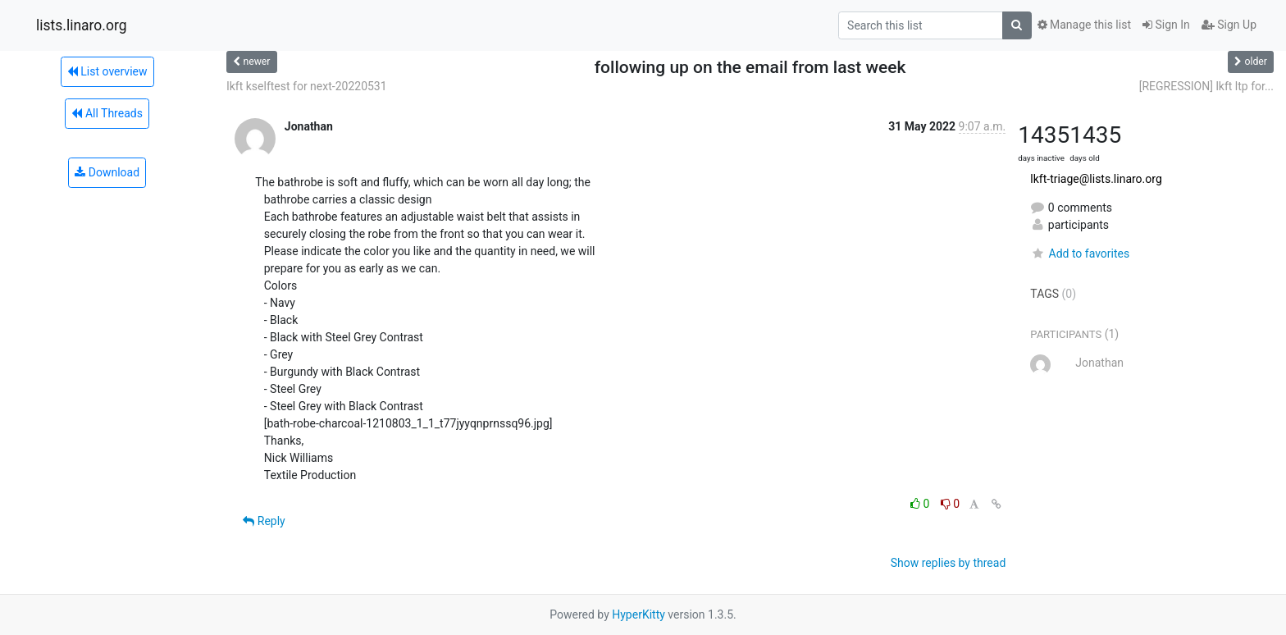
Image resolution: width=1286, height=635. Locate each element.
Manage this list (1084, 24)
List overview (107, 71)
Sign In (1166, 24)
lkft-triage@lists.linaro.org (1095, 178)
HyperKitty (638, 614)
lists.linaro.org (81, 25)
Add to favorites (1079, 253)
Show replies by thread (948, 562)
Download (107, 172)
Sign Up (1229, 24)
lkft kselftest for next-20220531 (306, 86)
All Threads (106, 113)
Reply (264, 521)
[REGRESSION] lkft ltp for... (1206, 86)
